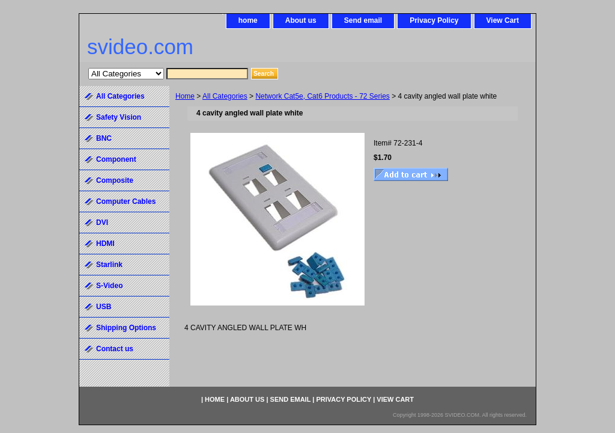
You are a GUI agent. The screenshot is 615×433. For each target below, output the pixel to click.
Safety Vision (118, 117)
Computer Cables (126, 201)
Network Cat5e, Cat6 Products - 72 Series (322, 96)
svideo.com (140, 46)
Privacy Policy (434, 20)
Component (116, 159)
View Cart (502, 20)
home (248, 20)
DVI (102, 222)
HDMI (105, 243)
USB (103, 306)
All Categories (224, 96)
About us (301, 20)
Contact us (114, 349)
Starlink (109, 264)
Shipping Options (126, 328)
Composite (114, 180)
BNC (104, 138)
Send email (363, 20)
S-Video (109, 285)
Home (185, 96)
